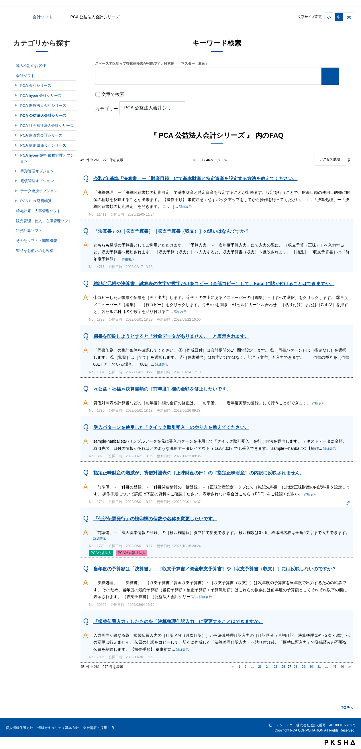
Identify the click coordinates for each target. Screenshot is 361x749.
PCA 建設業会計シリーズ (41, 135)
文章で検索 (112, 94)
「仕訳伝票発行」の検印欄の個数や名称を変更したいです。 (155, 518)
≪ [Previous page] (232, 666)
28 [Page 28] (295, 666)
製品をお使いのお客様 (34, 251)
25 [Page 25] (275, 666)
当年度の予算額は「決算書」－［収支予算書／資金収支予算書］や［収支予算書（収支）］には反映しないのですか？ (214, 568)
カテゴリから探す (11, 17)
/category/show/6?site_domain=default (12, 76)
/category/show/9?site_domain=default (12, 231)
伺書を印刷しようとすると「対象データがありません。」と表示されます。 (171, 336)
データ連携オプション (39, 191)
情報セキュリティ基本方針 (58, 728)
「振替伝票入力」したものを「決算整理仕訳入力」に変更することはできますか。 (178, 621)
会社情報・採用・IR (98, 728)
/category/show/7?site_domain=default (12, 211)
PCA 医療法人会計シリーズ (43, 105)
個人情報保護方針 (19, 728)
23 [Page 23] (260, 666)
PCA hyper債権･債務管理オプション (47, 158)
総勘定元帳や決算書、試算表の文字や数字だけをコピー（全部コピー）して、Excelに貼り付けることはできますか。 (214, 283)
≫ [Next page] (350, 666)
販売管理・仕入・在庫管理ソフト (44, 221)
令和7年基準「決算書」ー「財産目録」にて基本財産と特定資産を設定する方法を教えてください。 (195, 178)
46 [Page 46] (342, 666)
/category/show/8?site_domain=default (12, 221)
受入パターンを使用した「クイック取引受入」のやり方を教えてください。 (171, 427)
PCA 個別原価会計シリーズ (43, 145)
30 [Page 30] (311, 666)
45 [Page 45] (334, 666)
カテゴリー (106, 108)
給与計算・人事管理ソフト (38, 211)
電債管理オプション (37, 181)
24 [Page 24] (267, 666)
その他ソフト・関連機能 (36, 241)
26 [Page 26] (283, 666)
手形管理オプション (37, 171)
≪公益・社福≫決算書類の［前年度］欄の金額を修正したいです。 (162, 389)
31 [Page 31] (319, 666)
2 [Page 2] (245, 666)
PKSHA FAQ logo (340, 742)
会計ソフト (43, 17)
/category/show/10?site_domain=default (12, 241)
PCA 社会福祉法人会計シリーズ (47, 125)
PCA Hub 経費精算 (36, 201)
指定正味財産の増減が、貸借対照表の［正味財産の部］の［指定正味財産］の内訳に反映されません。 (198, 472)
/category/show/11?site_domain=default (12, 251)
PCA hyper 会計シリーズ (41, 95)
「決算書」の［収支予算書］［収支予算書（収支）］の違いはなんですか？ (171, 231)
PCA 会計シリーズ (35, 85)
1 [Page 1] (239, 666)
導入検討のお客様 (31, 66)
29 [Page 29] (303, 666)
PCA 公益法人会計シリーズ (43, 115)
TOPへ (347, 707)
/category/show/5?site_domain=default (12, 66)
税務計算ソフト (29, 230)
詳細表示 (185, 206)
